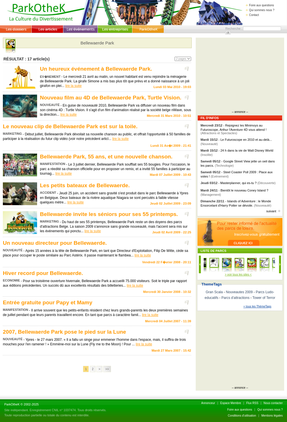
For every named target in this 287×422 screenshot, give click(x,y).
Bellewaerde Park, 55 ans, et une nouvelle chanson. (106, 157)
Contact (252, 15)
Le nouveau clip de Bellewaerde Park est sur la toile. (70, 126)
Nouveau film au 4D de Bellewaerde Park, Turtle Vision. (110, 98)
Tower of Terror (263, 298)
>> (107, 369)
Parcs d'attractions (235, 298)
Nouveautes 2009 (239, 292)
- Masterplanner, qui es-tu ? (238, 183)
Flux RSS (252, 403)
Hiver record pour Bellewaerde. (43, 273)
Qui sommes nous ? (260, 10)
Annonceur (208, 403)
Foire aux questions (260, 5)
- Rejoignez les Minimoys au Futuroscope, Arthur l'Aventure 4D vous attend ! (233, 129)
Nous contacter (273, 403)
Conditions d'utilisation (242, 415)
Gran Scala (214, 292)
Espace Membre (230, 403)
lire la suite (73, 86)
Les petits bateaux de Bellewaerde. (85, 185)
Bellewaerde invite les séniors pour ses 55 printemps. (109, 214)
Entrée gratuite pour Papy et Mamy (47, 302)
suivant (273, 211)
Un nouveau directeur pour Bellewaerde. (55, 243)
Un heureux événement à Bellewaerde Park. (96, 69)
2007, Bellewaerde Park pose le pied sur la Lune (64, 332)
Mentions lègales (272, 415)
